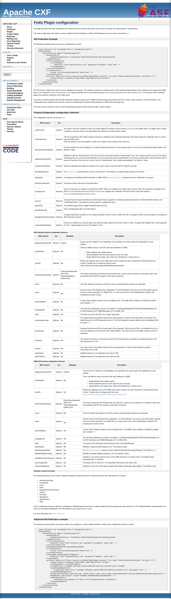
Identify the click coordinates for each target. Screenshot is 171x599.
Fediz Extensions (58, 512)
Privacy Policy (76, 592)
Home (9, 27)
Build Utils (11, 112)
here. (128, 33)
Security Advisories (15, 48)
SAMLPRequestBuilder (92, 448)
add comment (95, 592)
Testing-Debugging (15, 93)
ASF (5, 119)
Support (10, 58)
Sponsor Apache (14, 127)
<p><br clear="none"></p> (16, 73)
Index (5, 16)
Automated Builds (14, 91)
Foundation (11, 124)
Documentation (162, 15)
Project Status (13, 34)
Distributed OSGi (14, 108)
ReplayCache (72, 171)
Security (10, 131)
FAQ (9, 60)
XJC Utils (11, 110)
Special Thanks (13, 43)
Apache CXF (10, 24)
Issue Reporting (13, 41)
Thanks (10, 129)
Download (151, 15)
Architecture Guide (15, 84)
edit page (85, 592)
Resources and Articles (17, 63)
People (10, 32)
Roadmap (11, 36)
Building (10, 88)
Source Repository (15, 86)
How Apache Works (15, 122)
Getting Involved (14, 98)
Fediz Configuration (22, 16)
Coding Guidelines (15, 95)
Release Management (16, 100)
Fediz (11, 16)
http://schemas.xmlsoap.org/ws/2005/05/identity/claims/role (105, 393)
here (63, 117)
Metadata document (114, 177)
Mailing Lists (12, 39)
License (10, 46)
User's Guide (12, 55)
